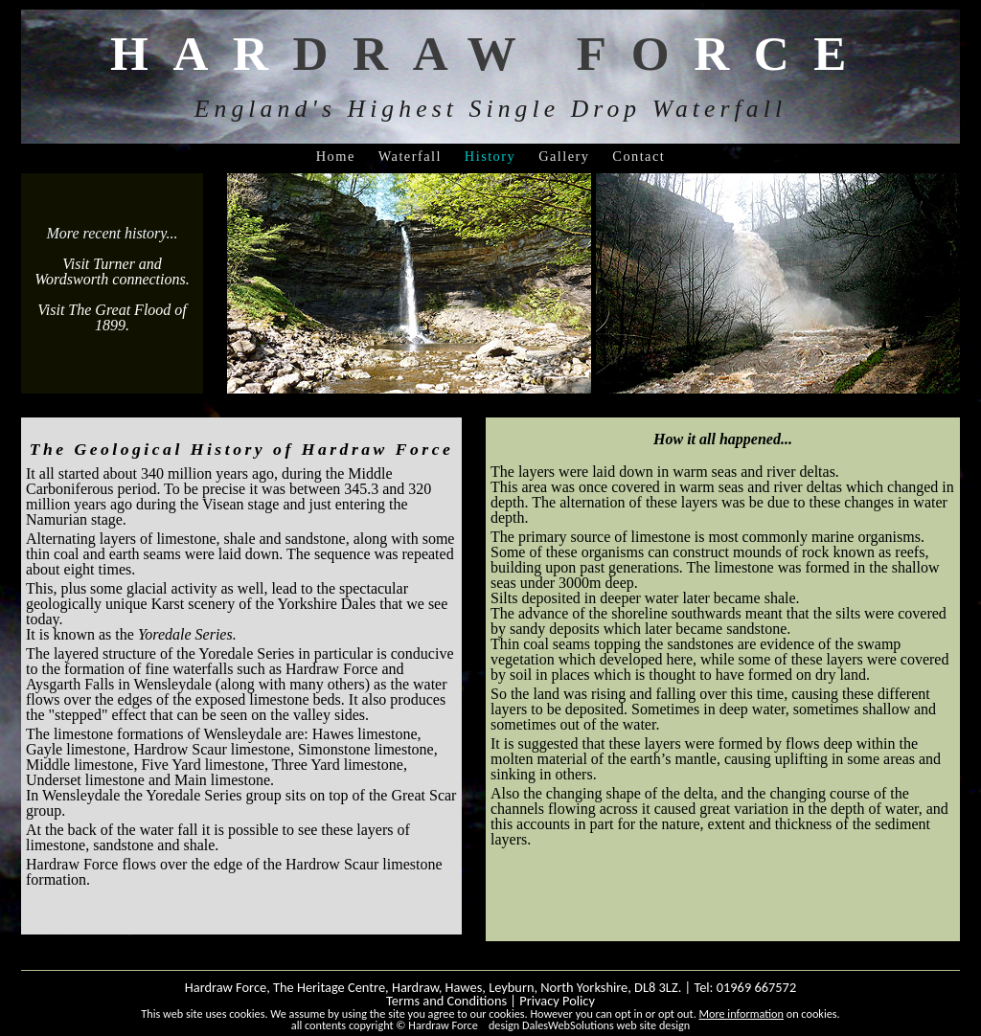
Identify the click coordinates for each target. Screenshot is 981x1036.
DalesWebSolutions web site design (606, 1025)
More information (741, 1013)
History (490, 156)
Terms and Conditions (446, 1000)
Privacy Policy (557, 1000)
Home (335, 156)
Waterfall (410, 156)
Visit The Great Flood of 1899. (112, 317)
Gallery (563, 156)
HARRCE (490, 53)
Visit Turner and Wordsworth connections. (111, 271)
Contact (638, 156)
